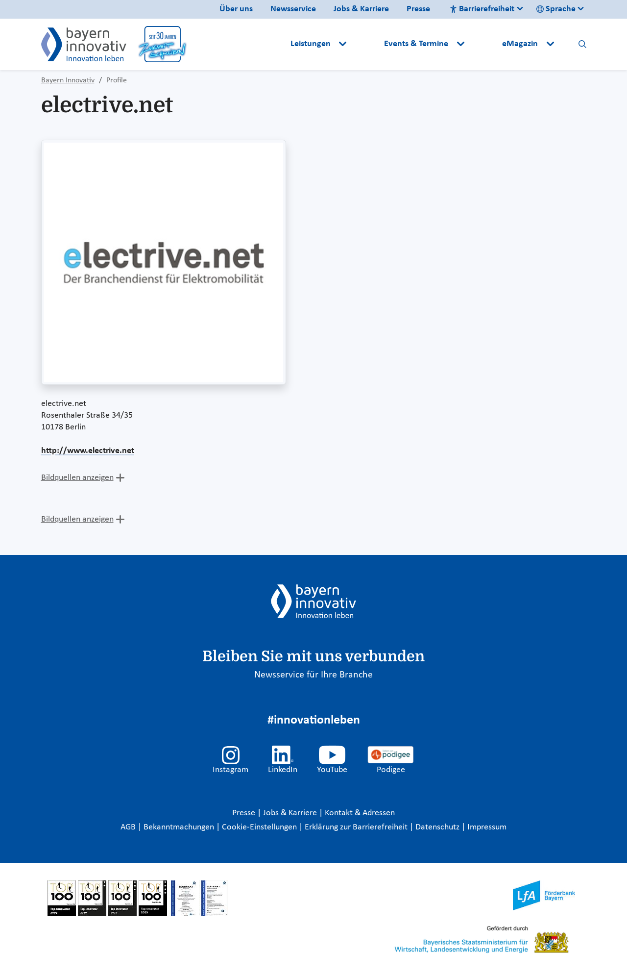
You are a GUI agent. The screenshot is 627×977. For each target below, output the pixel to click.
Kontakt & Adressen (360, 813)
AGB (129, 827)
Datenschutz (438, 827)
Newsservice (293, 9)
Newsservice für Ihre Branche (313, 675)
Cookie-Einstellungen (259, 827)
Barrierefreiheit (482, 9)
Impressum (486, 827)
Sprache (556, 9)
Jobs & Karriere (361, 9)
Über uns (236, 9)
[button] (366, 44)
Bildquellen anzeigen (77, 477)
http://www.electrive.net (87, 450)
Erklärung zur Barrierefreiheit (357, 827)
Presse (418, 9)
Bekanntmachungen (180, 827)
